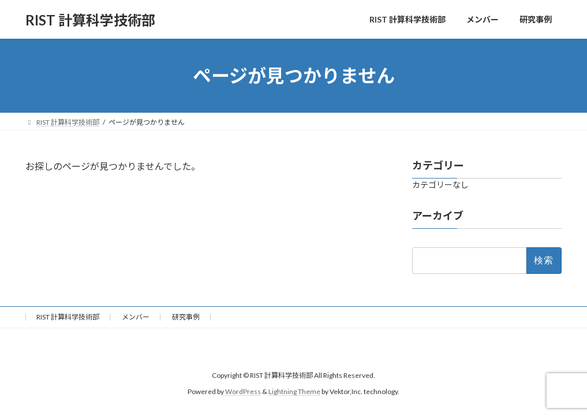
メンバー (135, 317)
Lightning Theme (294, 392)
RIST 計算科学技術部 (67, 317)
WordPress (243, 392)
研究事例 (186, 317)
